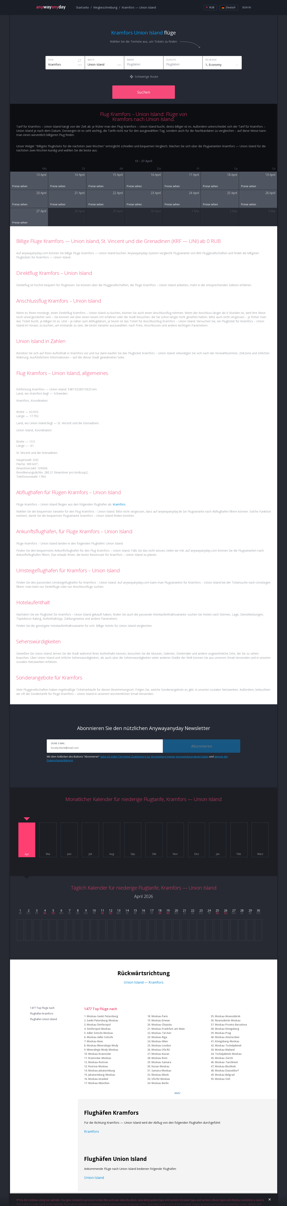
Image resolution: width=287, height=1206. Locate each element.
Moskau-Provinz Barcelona (231, 1024)
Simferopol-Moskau (99, 1029)
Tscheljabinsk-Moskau (228, 1054)
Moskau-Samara (161, 1062)
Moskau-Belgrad (225, 1075)
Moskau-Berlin (160, 1083)
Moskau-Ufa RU (161, 1049)
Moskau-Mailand (225, 1049)
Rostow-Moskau (98, 1066)
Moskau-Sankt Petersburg (102, 1016)
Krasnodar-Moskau (99, 1058)
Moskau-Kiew (95, 1041)
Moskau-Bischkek (225, 1066)
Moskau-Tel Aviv (161, 1033)
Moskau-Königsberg (227, 1029)
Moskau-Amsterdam (227, 1037)
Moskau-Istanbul (98, 1079)
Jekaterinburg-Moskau (101, 1075)
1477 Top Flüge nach (42, 1008)
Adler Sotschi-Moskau (100, 1033)
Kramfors (119, 504)
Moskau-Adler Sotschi (100, 1037)
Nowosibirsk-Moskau (227, 1020)
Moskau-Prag (223, 1033)
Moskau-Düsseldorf (227, 1070)
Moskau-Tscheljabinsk (228, 1045)
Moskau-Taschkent (226, 1062)
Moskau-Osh (222, 1079)
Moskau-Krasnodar (99, 1054)
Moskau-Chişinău (162, 1024)
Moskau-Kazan (160, 1054)
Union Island (94, 1177)
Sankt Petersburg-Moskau (102, 1020)
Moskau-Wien (160, 1041)
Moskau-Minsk (160, 1075)
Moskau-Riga (159, 1037)
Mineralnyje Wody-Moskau (102, 1049)
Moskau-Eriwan (161, 1020)
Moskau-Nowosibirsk (227, 1016)
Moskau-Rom (159, 1058)
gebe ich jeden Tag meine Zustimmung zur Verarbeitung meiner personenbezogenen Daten (154, 756)
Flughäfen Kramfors (41, 1013)
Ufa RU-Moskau (161, 1079)
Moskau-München (98, 1083)
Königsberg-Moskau (227, 1041)
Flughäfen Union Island (43, 1019)
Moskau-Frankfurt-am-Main (168, 1029)
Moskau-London (161, 1045)
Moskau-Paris (160, 1016)
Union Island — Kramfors (143, 982)
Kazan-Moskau (160, 1066)
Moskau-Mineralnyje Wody (102, 1045)
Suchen (143, 92)
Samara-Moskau (161, 1070)
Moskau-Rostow (98, 1062)
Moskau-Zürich (224, 1058)
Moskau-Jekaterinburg (101, 1070)
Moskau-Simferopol (99, 1024)
